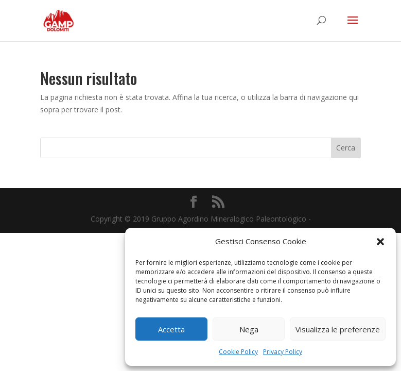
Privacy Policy (282, 351)
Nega (248, 329)
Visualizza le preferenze (337, 329)
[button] (380, 242)
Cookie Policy (238, 351)
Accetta (171, 329)
